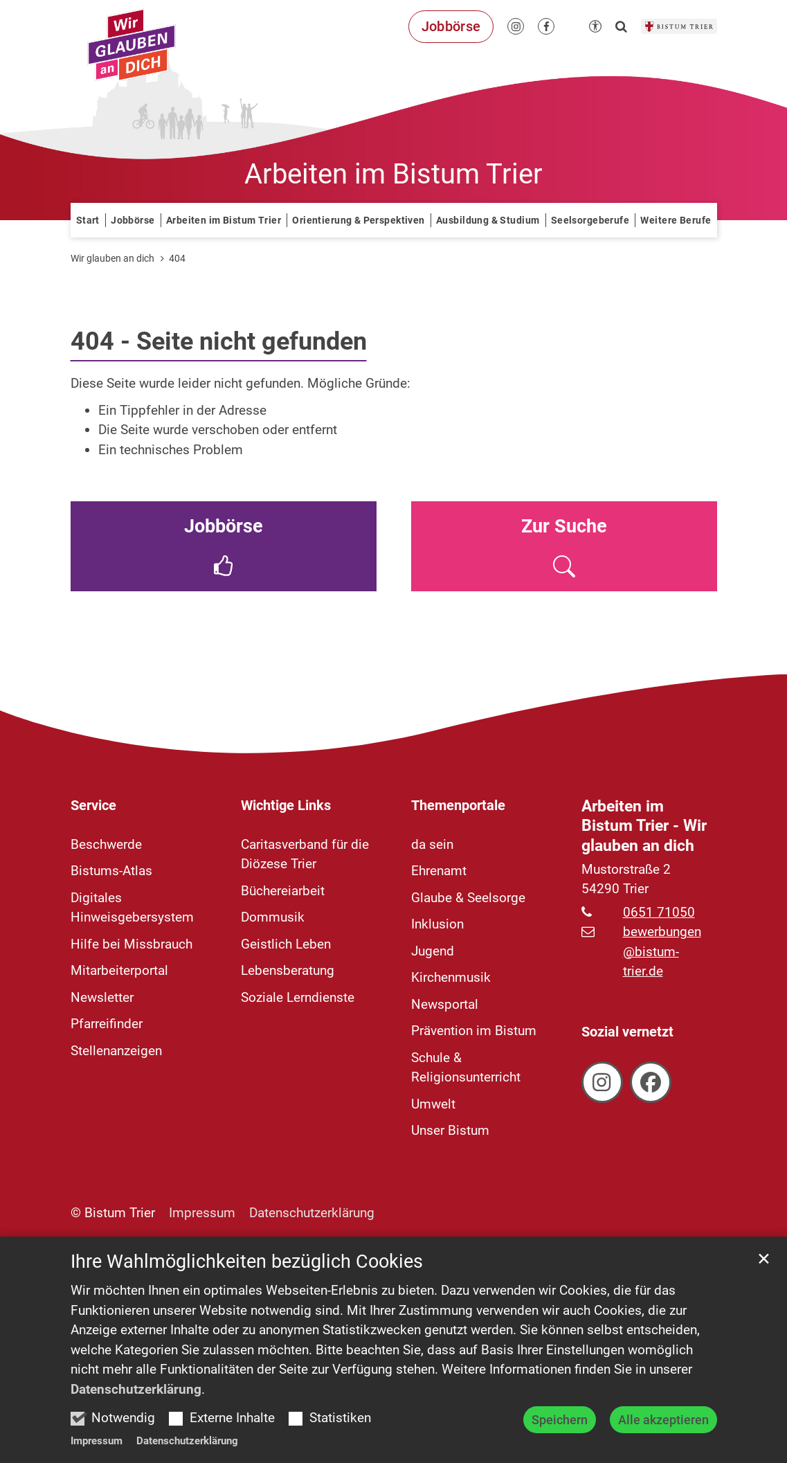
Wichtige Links (286, 805)
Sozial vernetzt (627, 1031)
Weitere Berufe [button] (675, 220)
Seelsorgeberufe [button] (590, 220)
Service (93, 805)
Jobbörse (132, 220)
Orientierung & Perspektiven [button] (358, 220)
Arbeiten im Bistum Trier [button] (223, 220)
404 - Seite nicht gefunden (219, 341)
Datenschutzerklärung (136, 1444)
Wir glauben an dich (112, 258)
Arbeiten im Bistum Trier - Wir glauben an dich (644, 826)
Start (88, 220)
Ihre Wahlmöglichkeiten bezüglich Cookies (247, 1317)
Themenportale (458, 805)
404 (177, 258)
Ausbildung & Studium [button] (487, 220)
